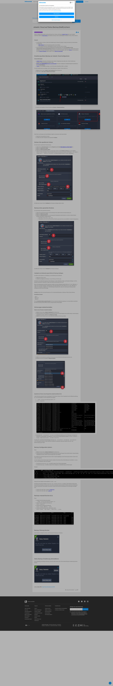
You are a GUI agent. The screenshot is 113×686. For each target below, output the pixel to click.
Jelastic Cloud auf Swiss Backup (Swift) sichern (51, 18)
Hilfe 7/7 (35, 608)
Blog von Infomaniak (28, 614)
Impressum (27, 617)
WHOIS (35, 617)
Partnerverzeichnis (48, 611)
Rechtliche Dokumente (53, 624)
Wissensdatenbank (36, 18)
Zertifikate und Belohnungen (59, 609)
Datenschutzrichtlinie (54, 625)
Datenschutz (47, 625)
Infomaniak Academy (48, 614)
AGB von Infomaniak (59, 51)
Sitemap (59, 625)
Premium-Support (37, 611)
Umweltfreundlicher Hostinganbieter (61, 608)
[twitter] (80, 601)
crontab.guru (51, 489)
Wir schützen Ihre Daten (83, 613)
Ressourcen (44, 1)
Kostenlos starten (80, 1)
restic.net (50, 490)
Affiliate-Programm (48, 609)
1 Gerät (37, 66)
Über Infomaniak (27, 608)
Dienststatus (36, 620)
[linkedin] (83, 601)
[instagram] (86, 601)
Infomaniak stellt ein (28, 611)
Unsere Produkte (36, 1)
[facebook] (78, 601)
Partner (70, 50)
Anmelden (86, 1)
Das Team (26, 609)
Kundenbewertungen (28, 619)
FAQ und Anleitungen (37, 609)
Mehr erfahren (41, 45)
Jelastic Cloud (65, 34)
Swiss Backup (45, 35)
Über (49, 1)
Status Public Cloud (37, 619)
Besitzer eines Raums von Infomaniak (46, 63)
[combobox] (56, 21)
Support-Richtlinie (42, 51)
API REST (36, 614)
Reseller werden (47, 608)
